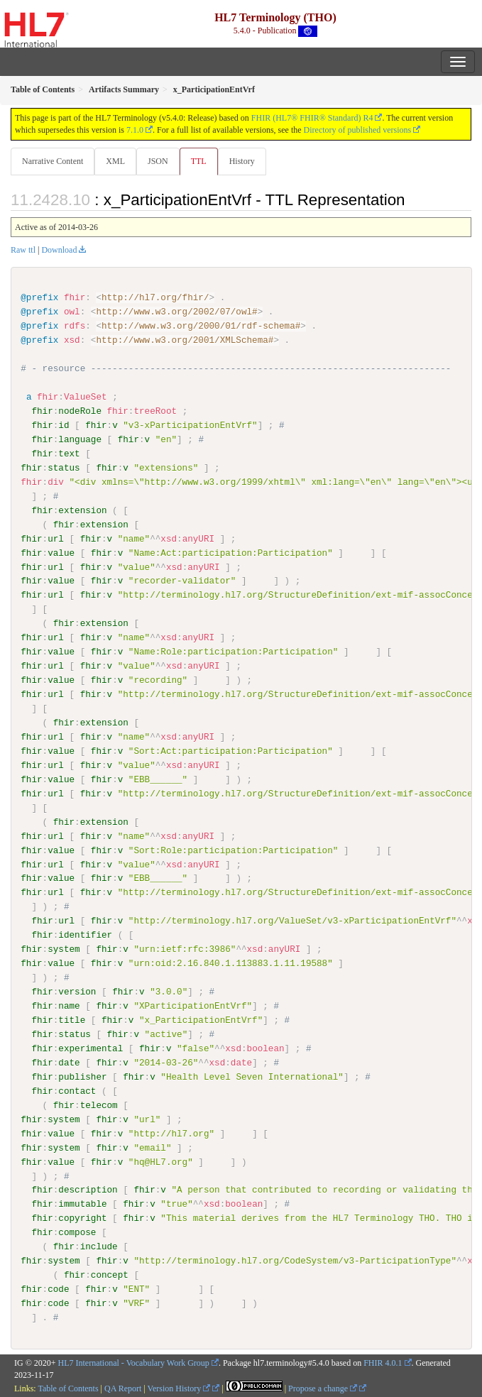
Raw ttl (23, 250)
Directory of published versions (358, 130)
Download (59, 250)
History (242, 161)
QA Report (122, 1388)
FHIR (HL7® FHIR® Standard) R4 (312, 118)
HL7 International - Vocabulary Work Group (133, 1362)
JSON (158, 161)
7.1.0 (134, 130)
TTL (199, 161)
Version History (179, 1388)
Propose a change (322, 1388)
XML (115, 161)
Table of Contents (68, 1388)
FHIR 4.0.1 (382, 1362)
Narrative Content (52, 161)
